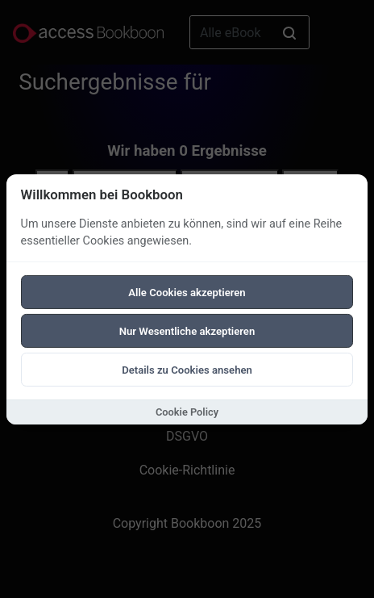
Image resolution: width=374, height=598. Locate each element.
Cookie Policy (187, 412)
